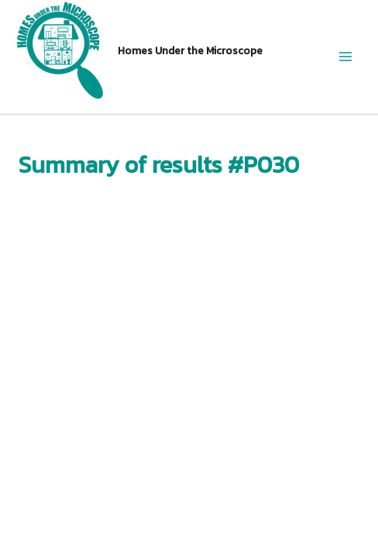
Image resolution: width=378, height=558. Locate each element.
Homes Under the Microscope (190, 50)
